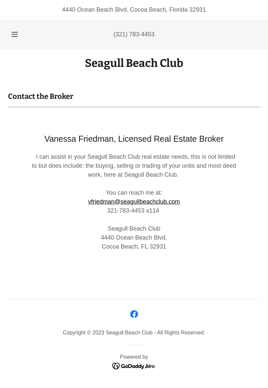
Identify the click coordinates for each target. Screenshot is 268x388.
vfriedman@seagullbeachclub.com (134, 201)
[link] (134, 65)
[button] (19, 34)
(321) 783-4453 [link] (134, 34)
